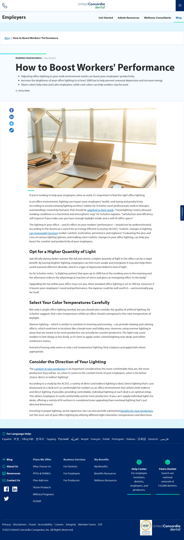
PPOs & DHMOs (42, 473)
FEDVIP (37, 501)
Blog (179, 17)
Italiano (130, 439)
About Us (10, 466)
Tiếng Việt (27, 439)
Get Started (106, 17)
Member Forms (87, 524)
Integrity (71, 524)
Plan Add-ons (40, 480)
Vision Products (42, 487)
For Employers (72, 473)
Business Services (74, 459)
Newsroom (11, 473)
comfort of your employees (50, 368)
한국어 (40, 439)
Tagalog (51, 439)
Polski (106, 439)
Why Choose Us (42, 466)
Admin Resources (128, 17)
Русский (63, 439)
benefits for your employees (136, 410)
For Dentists (70, 466)
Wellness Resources (105, 480)
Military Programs (43, 494)
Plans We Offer (42, 459)
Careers (59, 524)
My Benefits (101, 459)
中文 (16, 439)
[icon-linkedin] (14, 490)
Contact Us (11, 480)
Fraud (32, 524)
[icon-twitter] (6, 500)
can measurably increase (43, 233)
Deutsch (153, 439)
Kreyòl (84, 439)
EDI (100, 524)
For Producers (72, 480)
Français (95, 439)
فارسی (164, 439)
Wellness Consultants (157, 17)
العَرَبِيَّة (75, 439)
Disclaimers (20, 524)
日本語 (142, 439)
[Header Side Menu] (180, 5)
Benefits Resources (105, 473)
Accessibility (45, 524)
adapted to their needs (100, 210)
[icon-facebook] (6, 490)
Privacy (6, 524)
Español (6, 439)
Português (118, 439)
